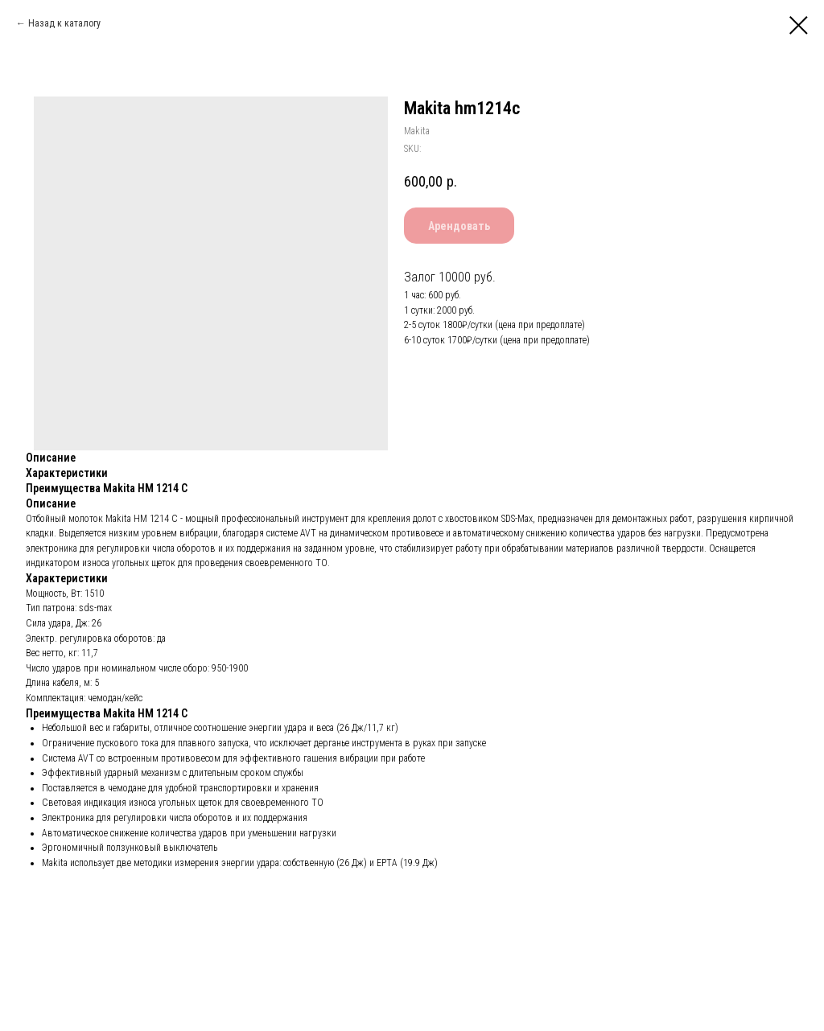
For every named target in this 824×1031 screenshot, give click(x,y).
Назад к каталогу (64, 23)
